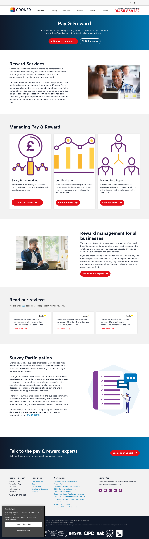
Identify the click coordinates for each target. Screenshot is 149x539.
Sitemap (35, 492)
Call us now (90, 41)
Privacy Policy (59, 484)
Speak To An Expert (93, 273)
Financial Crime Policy (62, 502)
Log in (138, 3)
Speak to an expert (63, 41)
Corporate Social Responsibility (65, 481)
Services (40, 11)
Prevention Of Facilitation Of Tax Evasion (69, 499)
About (92, 11)
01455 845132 (34, 415)
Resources (66, 11)
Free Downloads (38, 481)
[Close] (41, 509)
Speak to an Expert (123, 452)
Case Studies (36, 486)
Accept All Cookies (23, 524)
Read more (18, 329)
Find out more (25, 202)
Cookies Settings (23, 530)
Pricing (54, 11)
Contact (105, 11)
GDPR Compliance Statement (65, 489)
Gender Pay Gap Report (62, 492)
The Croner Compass (62, 504)
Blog (33, 484)
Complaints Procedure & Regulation (67, 486)
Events (80, 11)
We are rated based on (37, 306)
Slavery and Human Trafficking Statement (69, 494)
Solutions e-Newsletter (40, 489)
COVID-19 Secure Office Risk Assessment (69, 497)
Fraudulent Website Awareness (65, 507)
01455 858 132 (127, 10)
